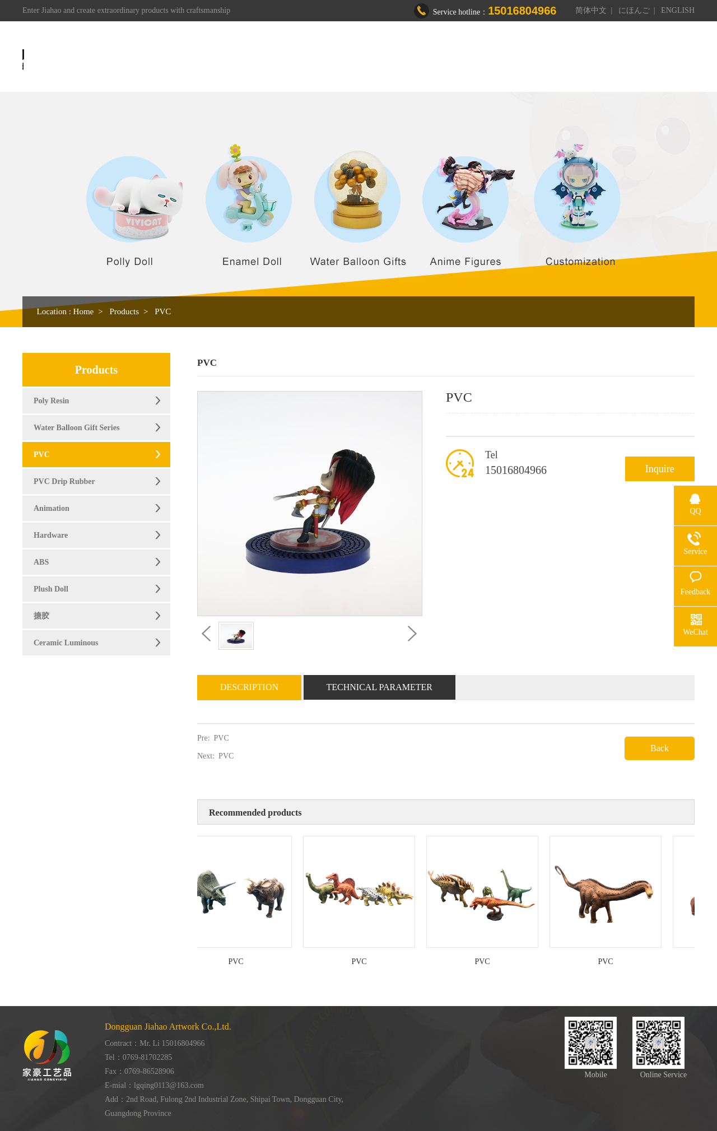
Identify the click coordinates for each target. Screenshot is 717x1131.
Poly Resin (51, 401)
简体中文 (591, 10)
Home (288, 60)
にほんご (634, 10)
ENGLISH (678, 10)
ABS (41, 562)
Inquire (659, 468)
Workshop (454, 60)
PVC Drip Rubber (64, 481)
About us (339, 60)
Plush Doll (51, 589)
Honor (509, 60)
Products (396, 60)
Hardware (51, 535)
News (556, 60)
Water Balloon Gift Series (76, 427)
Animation (51, 508)
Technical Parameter (380, 687)
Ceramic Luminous (66, 643)
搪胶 (41, 616)
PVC (163, 311)
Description (249, 687)
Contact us (609, 60)
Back (659, 748)
